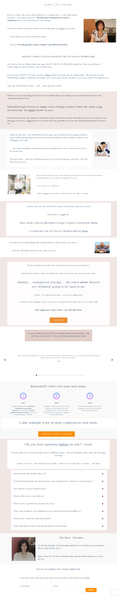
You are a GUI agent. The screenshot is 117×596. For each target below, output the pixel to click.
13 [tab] (65, 375)
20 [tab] (83, 375)
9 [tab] (54, 375)
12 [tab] (62, 375)
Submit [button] (91, 590)
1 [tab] (34, 375)
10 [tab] (57, 375)
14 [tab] (67, 375)
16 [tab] (73, 375)
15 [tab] (70, 375)
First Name (25, 586)
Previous (5, 359)
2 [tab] (36, 375)
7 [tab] (49, 375)
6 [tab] (47, 375)
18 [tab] (78, 375)
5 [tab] (44, 375)
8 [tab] (52, 375)
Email (55, 586)
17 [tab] (75, 375)
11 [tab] (60, 375)
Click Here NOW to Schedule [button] (56, 434)
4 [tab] (41, 375)
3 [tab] (39, 375)
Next (112, 359)
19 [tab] (80, 375)
